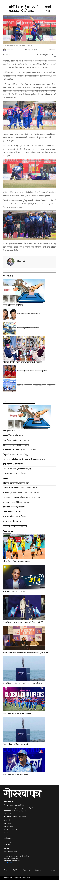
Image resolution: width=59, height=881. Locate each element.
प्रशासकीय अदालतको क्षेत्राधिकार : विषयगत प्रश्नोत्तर (20, 489)
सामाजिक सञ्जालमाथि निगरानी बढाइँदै (28, 329)
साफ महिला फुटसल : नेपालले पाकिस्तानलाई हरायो (31, 372)
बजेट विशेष (15, 871)
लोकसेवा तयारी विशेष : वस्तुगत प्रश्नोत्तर (16, 484)
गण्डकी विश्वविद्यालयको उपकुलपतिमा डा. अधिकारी (20, 450)
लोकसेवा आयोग (7, 825)
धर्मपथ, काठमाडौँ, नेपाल (19, 806)
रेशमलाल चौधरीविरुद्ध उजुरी (12, 522)
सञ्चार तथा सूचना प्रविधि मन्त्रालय (11, 830)
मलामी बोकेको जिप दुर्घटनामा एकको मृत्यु (17, 469)
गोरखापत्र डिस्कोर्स (39, 871)
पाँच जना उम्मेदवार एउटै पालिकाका (14, 474)
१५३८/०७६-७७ (22, 818)
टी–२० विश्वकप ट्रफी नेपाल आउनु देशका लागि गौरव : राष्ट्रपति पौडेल (23, 623)
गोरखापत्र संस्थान (8, 864)
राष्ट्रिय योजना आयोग (8, 828)
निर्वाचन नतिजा (7, 846)
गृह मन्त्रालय (6, 833)
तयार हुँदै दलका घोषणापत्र (13, 306)
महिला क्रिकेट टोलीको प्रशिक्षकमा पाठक (15, 775)
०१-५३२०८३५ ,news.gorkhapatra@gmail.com (24, 809)
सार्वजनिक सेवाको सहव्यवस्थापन (14, 508)
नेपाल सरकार (7, 836)
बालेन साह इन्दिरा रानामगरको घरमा (15, 527)
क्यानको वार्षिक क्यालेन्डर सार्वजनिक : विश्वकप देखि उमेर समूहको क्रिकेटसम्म (26, 653)
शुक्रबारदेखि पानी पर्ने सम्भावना (13, 436)
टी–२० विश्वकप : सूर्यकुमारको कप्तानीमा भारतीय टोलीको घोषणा (22, 684)
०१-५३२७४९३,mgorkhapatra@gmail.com (21, 812)
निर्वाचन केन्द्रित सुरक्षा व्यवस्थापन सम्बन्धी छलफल (22, 363)
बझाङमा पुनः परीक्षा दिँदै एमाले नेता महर (16, 503)
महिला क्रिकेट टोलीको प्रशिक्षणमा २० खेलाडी (17, 714)
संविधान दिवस (52, 871)
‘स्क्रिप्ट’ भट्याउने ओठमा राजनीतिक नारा (28, 314)
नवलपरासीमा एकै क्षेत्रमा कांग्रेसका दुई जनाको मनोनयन (21, 498)
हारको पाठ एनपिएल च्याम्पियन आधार (14, 592)
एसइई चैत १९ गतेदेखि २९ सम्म (13, 512)
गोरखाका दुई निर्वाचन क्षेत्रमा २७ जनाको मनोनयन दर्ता (21, 493)
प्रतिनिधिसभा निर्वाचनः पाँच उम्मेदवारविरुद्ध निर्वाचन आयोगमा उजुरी (36, 386)
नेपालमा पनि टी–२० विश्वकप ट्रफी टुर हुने (15, 745)
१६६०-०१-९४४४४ (14, 815)
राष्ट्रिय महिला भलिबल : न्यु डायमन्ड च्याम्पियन (16, 562)
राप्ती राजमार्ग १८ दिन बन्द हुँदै (13, 465)
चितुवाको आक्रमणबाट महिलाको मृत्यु (15, 455)
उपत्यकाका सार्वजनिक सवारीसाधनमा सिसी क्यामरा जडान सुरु (24, 460)
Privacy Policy (7, 843)
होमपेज (5, 871)
